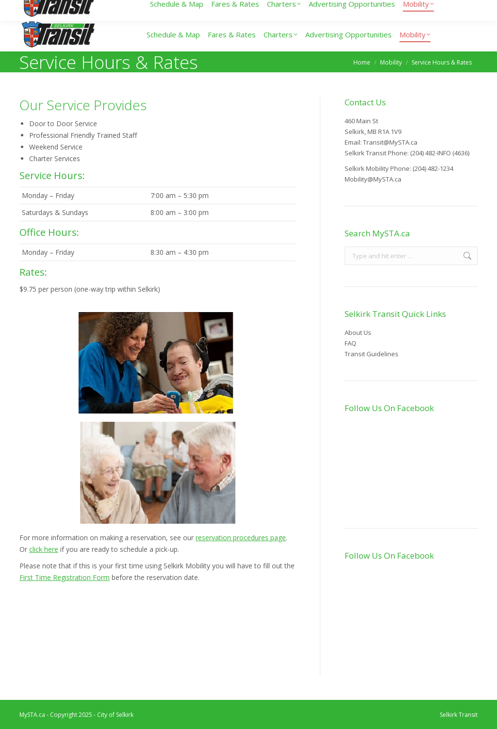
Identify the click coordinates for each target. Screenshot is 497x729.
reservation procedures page (241, 537)
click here (43, 549)
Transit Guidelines (371, 353)
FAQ (350, 343)
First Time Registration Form (64, 577)
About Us (358, 332)
